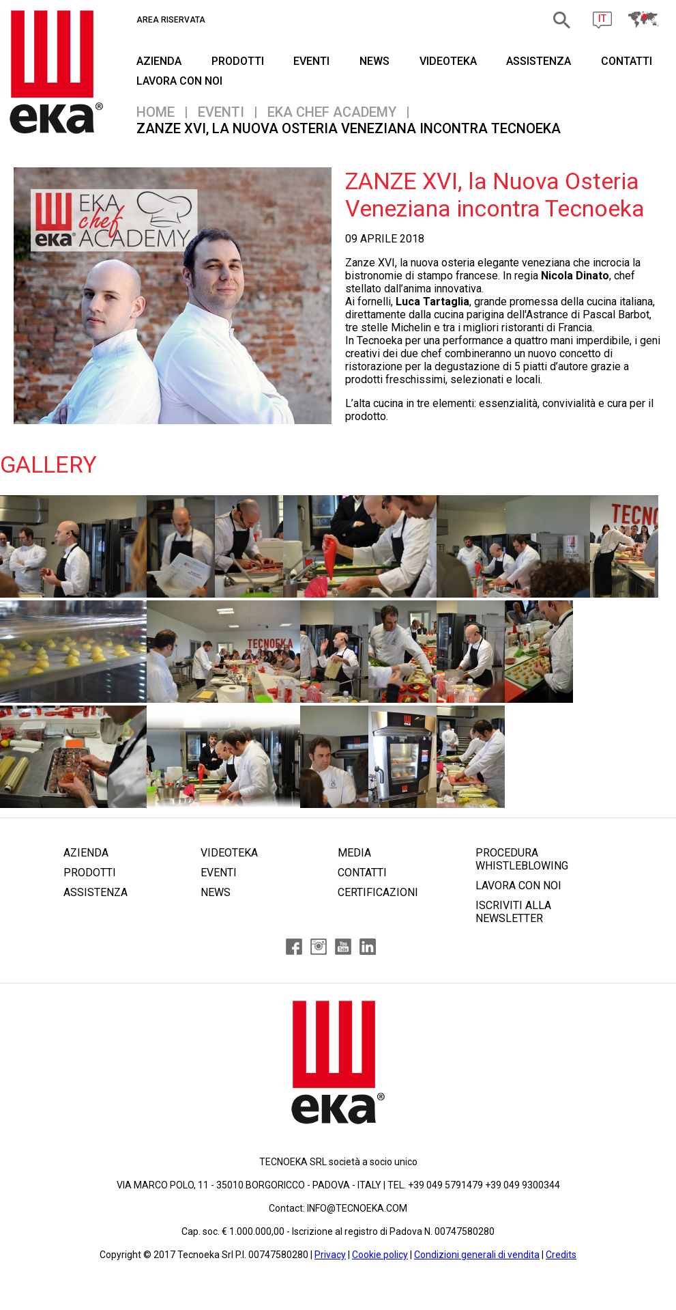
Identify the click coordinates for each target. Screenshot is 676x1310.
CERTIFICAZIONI (378, 892)
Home (155, 112)
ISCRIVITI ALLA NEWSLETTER (513, 912)
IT (602, 18)
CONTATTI (626, 61)
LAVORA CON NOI (518, 885)
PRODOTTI (237, 61)
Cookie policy (380, 1254)
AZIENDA (158, 61)
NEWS (374, 61)
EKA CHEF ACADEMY (331, 112)
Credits (561, 1254)
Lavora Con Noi (179, 80)
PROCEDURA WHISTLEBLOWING (521, 859)
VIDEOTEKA (448, 61)
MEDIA (354, 852)
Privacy (330, 1254)
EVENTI (311, 61)
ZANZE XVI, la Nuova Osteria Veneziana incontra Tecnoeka (348, 128)
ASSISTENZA (538, 61)
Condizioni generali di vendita (477, 1254)
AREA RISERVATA (170, 20)
